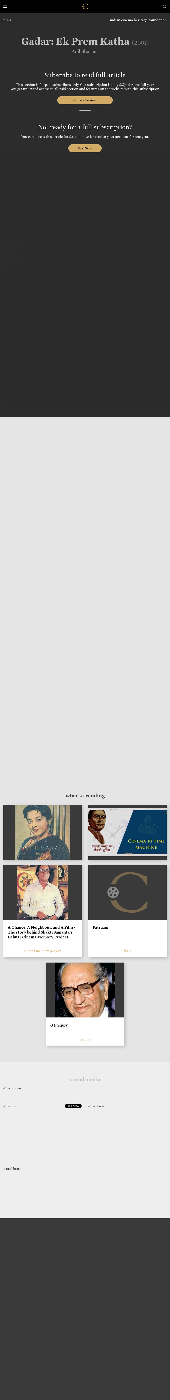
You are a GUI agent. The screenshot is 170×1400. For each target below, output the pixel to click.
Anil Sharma (83, 51)
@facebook (96, 1106)
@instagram (12, 1088)
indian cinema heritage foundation (138, 20)
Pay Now (85, 148)
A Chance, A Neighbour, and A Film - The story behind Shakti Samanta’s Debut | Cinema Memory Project (41, 932)
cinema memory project (42, 951)
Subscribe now (85, 100)
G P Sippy (59, 1025)
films (7, 20)
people (85, 1039)
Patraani (100, 927)
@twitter (10, 1106)
